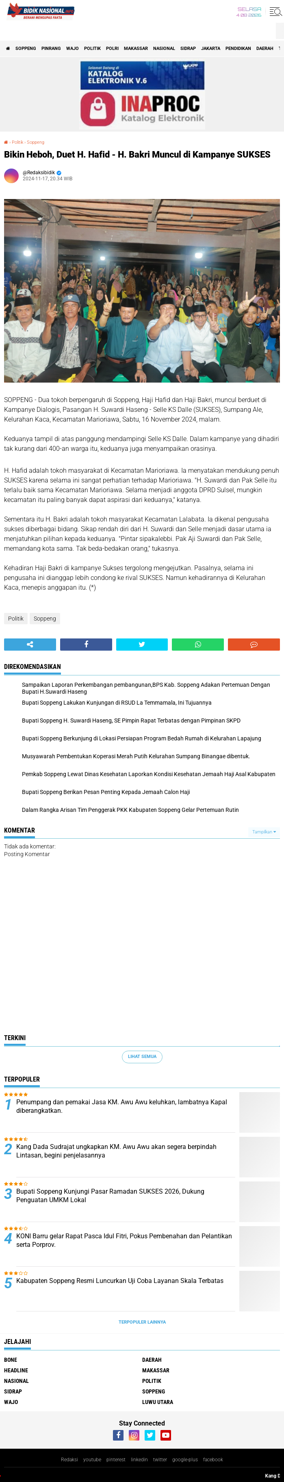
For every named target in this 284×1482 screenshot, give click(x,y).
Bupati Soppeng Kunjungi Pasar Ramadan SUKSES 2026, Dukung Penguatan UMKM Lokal (110, 1196)
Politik (92, 48)
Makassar (136, 48)
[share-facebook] (86, 644)
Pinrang (51, 48)
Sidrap (188, 48)
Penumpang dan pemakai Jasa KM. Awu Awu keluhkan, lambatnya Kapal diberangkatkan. (121, 1106)
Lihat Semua (142, 1056)
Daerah (264, 48)
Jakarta (210, 48)
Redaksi (69, 1460)
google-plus (185, 1460)
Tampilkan (264, 832)
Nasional (164, 48)
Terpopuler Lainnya (142, 1322)
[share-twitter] (142, 644)
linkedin (139, 1460)
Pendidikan (238, 48)
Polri (112, 48)
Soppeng (25, 48)
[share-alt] (30, 644)
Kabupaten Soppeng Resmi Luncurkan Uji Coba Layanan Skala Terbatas (119, 1281)
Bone (10, 1360)
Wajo (72, 48)
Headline (16, 1370)
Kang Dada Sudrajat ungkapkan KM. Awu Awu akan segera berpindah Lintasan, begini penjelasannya (116, 1151)
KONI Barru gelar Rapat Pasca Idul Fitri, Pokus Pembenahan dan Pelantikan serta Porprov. (124, 1240)
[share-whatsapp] (198, 644)
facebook (213, 1460)
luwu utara (157, 1402)
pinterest (116, 1460)
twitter (160, 1460)
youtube (92, 1460)
